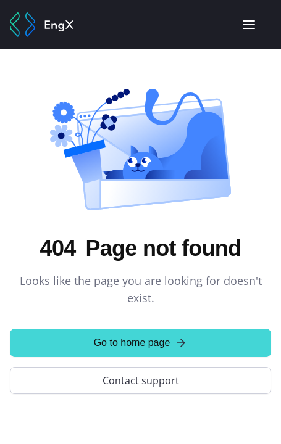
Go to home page (141, 343)
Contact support (141, 380)
